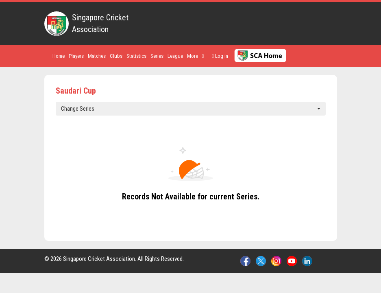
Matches (97, 56)
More (195, 56)
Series (156, 56)
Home (58, 56)
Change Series (190, 108)
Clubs (116, 56)
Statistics (136, 56)
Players (76, 56)
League (175, 56)
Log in (220, 56)
